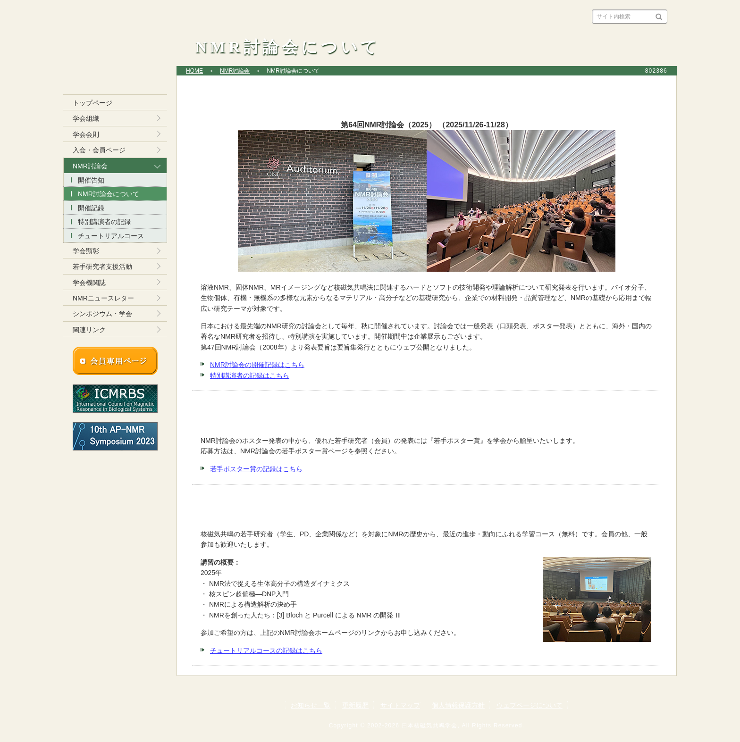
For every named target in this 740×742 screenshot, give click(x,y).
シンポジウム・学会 (102, 313)
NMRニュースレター (103, 298)
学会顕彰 (86, 251)
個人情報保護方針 (458, 705)
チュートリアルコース (111, 236)
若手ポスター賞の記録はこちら (256, 469)
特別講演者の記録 (104, 221)
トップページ (92, 103)
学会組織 (86, 118)
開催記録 (91, 208)
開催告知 (91, 180)
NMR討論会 (235, 70)
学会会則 (86, 134)
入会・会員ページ (99, 150)
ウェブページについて (529, 705)
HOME (194, 70)
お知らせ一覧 (310, 705)
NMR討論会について (108, 194)
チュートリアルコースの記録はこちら (266, 650)
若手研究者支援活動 (102, 266)
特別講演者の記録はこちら (249, 375)
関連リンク (89, 329)
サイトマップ (400, 705)
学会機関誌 (89, 282)
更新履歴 (355, 705)
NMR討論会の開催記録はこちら (257, 364)
